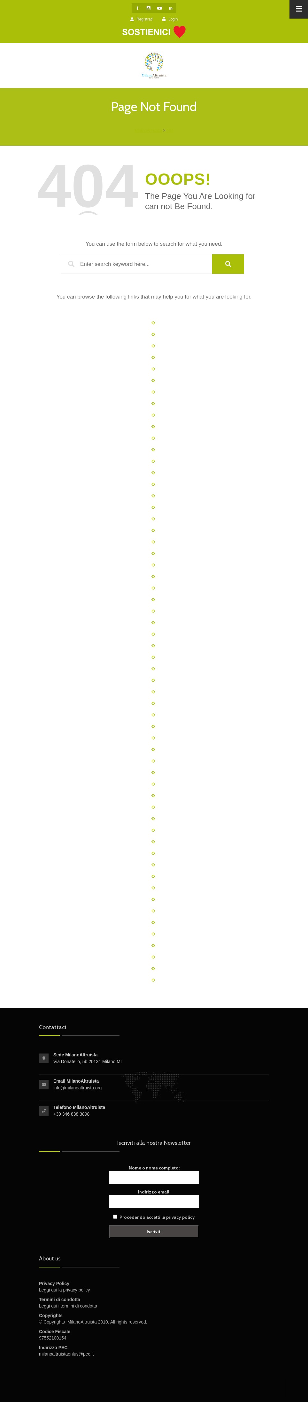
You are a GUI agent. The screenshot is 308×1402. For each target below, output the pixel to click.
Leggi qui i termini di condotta (68, 1305)
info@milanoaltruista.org (77, 1087)
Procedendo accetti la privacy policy (157, 1217)
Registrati (141, 19)
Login (170, 19)
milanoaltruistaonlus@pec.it (66, 1354)
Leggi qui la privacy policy (64, 1289)
